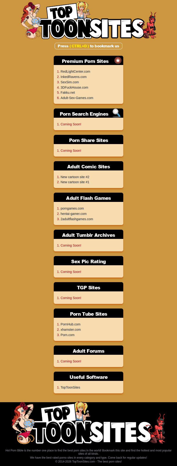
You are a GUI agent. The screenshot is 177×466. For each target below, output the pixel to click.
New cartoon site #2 (75, 177)
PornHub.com (71, 324)
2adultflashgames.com (77, 219)
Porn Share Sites (88, 140)
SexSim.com (70, 82)
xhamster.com (71, 329)
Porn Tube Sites (88, 314)
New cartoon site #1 (75, 182)
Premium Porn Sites (85, 61)
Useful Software (89, 377)
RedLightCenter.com (75, 71)
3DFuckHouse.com (74, 87)
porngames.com (72, 208)
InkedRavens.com (74, 77)
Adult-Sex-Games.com (77, 98)
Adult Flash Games (88, 198)
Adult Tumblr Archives (88, 235)
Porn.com (68, 335)
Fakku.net (68, 92)
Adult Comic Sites (88, 166)
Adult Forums (88, 351)
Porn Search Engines (84, 114)
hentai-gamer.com (74, 214)
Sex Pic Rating (88, 261)
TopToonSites (70, 387)
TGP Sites (88, 287)
